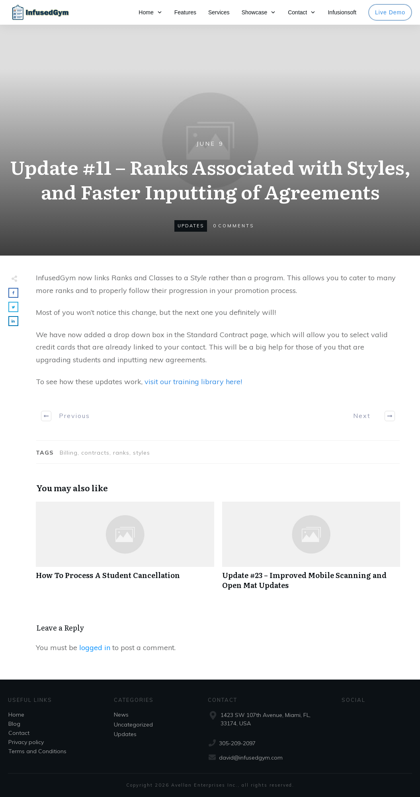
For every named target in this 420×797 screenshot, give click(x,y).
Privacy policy (26, 742)
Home (16, 714)
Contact (18, 732)
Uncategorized (133, 724)
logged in (94, 647)
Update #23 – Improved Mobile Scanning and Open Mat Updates (311, 550)
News (121, 714)
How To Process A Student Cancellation (125, 550)
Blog (14, 723)
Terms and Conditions (37, 751)
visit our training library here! (193, 381)
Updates (191, 226)
